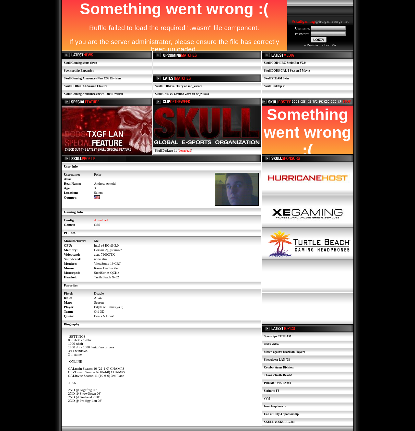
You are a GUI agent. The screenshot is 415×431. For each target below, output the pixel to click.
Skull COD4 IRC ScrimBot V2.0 (285, 62)
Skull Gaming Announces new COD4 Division (93, 94)
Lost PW (330, 45)
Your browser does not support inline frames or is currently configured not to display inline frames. (320, 22)
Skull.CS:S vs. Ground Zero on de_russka (182, 94)
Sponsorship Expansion (79, 70)
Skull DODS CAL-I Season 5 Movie (287, 70)
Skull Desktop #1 (275, 86)
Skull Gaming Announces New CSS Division (92, 78)
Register (312, 45)
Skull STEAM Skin (276, 78)
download (185, 150)
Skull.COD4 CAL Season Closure (85, 86)
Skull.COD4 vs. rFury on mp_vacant (178, 86)
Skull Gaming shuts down (80, 62)
